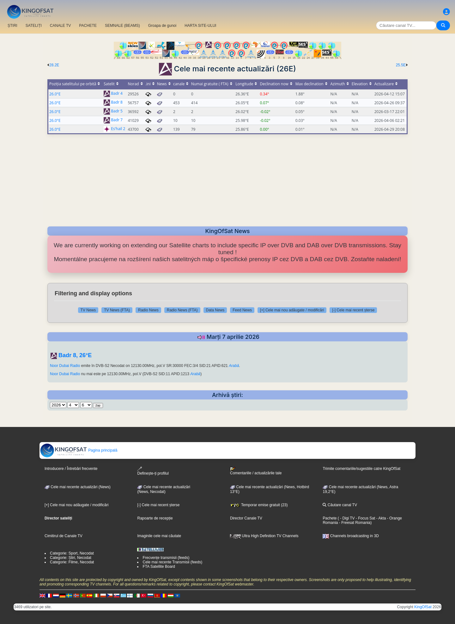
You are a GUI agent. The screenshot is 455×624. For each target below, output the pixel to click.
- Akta (380, 518)
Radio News (148, 310)
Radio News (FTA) (182, 310)
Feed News (242, 310)
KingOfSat (423, 607)
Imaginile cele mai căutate (159, 536)
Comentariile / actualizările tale (256, 471)
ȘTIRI (12, 25)
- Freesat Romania (354, 522)
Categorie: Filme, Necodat (72, 562)
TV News (88, 310)
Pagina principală (78, 450)
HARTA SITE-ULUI (200, 25)
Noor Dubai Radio (65, 365)
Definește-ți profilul (152, 471)
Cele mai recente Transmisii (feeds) (172, 562)
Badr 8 (117, 102)
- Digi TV (347, 518)
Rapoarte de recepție (155, 518)
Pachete (330, 518)
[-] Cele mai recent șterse (353, 310)
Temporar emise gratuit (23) (259, 505)
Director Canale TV (246, 518)
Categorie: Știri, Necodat (70, 557)
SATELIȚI (34, 25)
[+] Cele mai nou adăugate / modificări (292, 310)
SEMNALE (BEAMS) (122, 25)
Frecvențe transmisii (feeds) (166, 557)
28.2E (54, 65)
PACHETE (88, 25)
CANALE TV (60, 25)
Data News (215, 310)
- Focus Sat (365, 518)
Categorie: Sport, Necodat (72, 553)
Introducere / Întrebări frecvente (71, 468)
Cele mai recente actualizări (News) (78, 487)
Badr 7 (117, 120)
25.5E (401, 65)
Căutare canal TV (340, 505)
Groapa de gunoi (162, 25)
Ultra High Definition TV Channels (264, 536)
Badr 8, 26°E (75, 355)
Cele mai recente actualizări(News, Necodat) (163, 489)
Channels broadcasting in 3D (351, 536)
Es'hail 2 (118, 129)
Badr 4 (117, 93)
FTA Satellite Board (159, 566)
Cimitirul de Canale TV (63, 536)
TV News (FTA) (117, 310)
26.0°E (55, 94)
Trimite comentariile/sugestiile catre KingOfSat (361, 468)
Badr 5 (117, 111)
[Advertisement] (227, 178)
